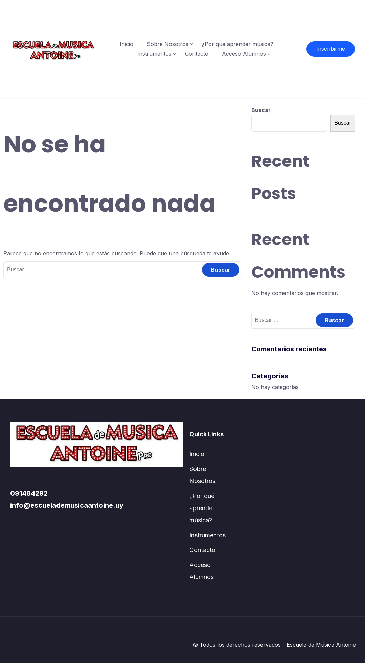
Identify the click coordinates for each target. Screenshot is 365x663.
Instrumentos (154, 53)
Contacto (196, 53)
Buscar (261, 109)
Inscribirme (330, 48)
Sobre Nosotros (167, 44)
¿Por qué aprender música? (237, 44)
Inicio (126, 44)
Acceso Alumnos (244, 53)
